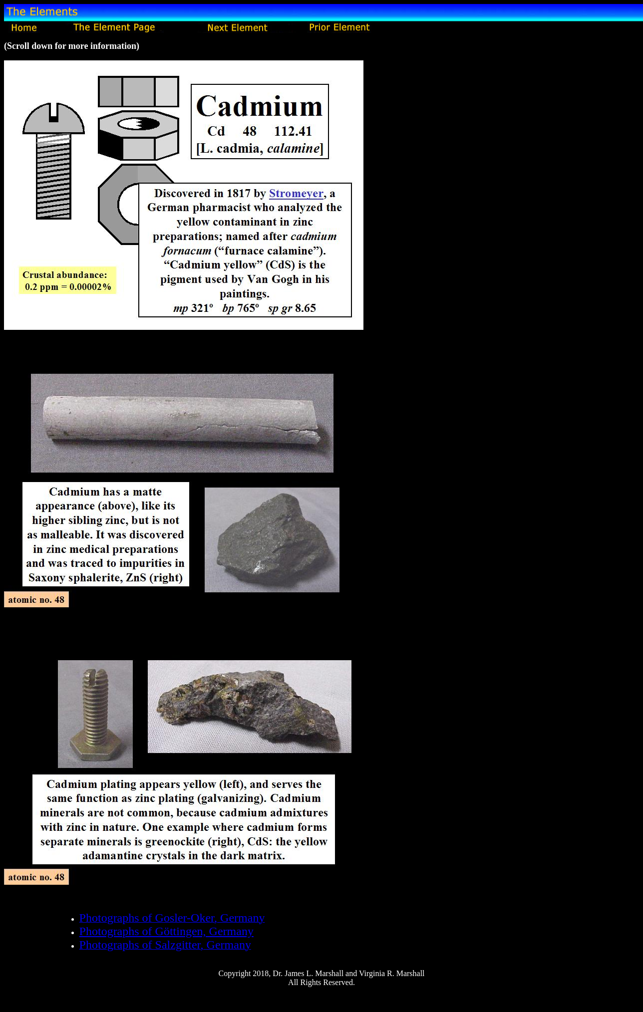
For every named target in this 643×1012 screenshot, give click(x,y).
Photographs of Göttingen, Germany (166, 931)
